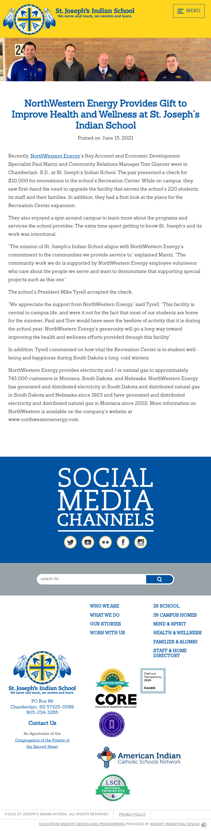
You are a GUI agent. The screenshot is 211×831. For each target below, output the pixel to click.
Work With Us (107, 632)
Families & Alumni (175, 642)
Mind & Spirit (169, 624)
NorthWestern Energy (55, 156)
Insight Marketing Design (174, 824)
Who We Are (104, 606)
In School (166, 606)
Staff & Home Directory (170, 653)
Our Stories (105, 624)
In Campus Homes (175, 615)
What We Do (105, 615)
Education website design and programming (82, 824)
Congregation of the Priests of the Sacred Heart (42, 743)
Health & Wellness (177, 632)
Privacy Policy (132, 814)
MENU (188, 10)
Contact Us (42, 723)
